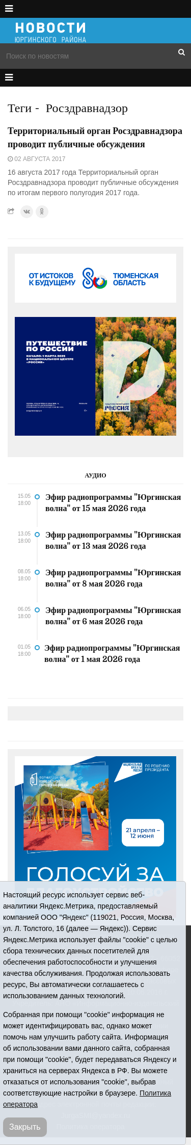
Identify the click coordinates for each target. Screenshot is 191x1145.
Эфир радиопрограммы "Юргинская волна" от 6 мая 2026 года (113, 616)
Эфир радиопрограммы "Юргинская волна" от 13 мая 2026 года (113, 540)
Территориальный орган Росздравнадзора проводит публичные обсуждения (95, 137)
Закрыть (25, 1127)
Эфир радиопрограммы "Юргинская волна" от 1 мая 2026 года (112, 654)
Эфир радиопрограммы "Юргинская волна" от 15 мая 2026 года (113, 503)
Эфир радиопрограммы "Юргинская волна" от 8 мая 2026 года (113, 578)
